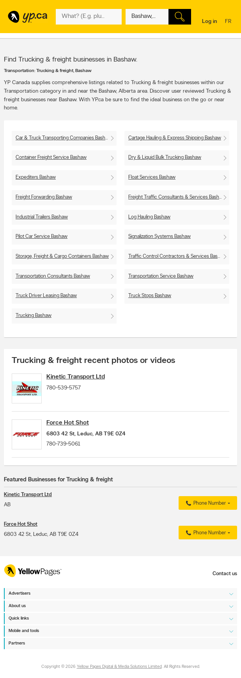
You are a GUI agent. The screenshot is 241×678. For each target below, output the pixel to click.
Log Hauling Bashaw (149, 217)
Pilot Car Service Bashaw (41, 236)
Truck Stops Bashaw (149, 295)
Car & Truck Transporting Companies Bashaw (64, 138)
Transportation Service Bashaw (160, 276)
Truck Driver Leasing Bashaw (46, 295)
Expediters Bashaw (36, 177)
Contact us (225, 574)
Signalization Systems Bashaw (159, 236)
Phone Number (205, 513)
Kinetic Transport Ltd (84, 377)
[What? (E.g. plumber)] (88, 17)
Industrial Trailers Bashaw (42, 217)
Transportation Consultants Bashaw (53, 276)
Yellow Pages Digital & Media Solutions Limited (119, 667)
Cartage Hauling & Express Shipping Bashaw (174, 138)
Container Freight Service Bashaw (51, 157)
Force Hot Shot (76, 428)
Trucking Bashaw (33, 315)
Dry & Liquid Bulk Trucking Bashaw (164, 157)
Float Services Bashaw (151, 177)
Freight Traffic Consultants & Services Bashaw (176, 197)
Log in (209, 22)
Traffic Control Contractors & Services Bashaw (177, 256)
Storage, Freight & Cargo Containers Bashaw (62, 256)
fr (229, 22)
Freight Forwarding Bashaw (44, 197)
